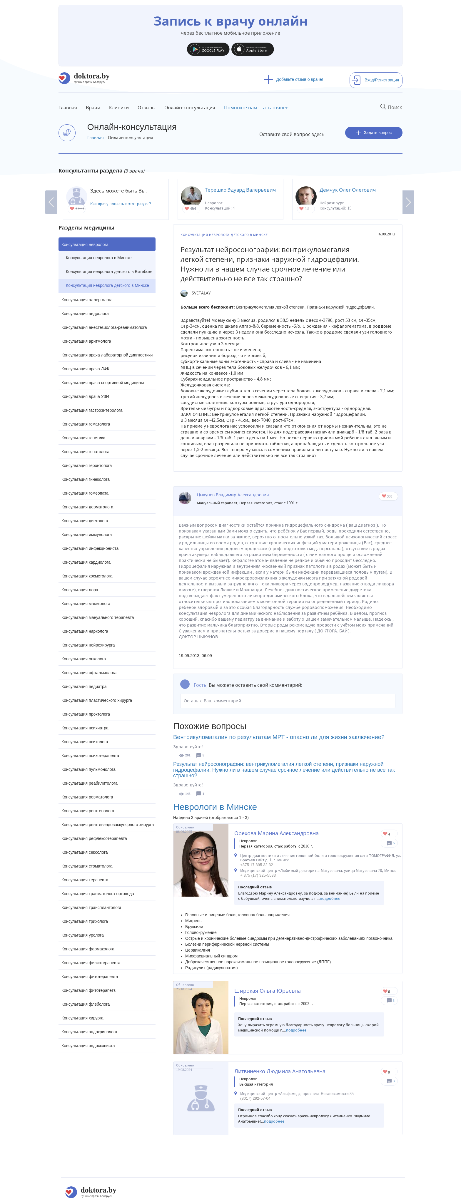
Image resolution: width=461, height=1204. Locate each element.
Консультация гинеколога (85, 479)
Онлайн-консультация (189, 107)
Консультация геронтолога (86, 465)
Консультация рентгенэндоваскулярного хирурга (107, 824)
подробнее (330, 898)
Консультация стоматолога (87, 866)
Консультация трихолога (84, 921)
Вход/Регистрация (375, 80)
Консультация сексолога (84, 852)
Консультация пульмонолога (88, 769)
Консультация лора (79, 589)
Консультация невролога (84, 244)
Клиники (119, 107)
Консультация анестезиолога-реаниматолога (104, 327)
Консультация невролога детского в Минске (107, 285)
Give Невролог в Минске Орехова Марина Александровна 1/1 (385, 834)
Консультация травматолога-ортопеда (97, 893)
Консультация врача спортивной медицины (102, 382)
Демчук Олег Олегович (348, 189)
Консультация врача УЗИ (85, 396)
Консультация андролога (85, 313)
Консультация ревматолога (87, 797)
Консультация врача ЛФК (85, 368)
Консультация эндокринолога (89, 1031)
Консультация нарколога (84, 631)
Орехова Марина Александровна (276, 833)
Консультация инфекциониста (89, 548)
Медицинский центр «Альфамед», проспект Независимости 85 (297, 1093)
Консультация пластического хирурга (96, 700)
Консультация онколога (83, 659)
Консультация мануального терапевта (97, 617)
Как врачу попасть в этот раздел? (120, 204)
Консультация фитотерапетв (88, 990)
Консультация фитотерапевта (89, 976)
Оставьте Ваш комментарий (287, 701)
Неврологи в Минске (215, 807)
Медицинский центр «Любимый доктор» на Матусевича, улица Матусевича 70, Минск (318, 870)
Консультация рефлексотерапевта (94, 838)
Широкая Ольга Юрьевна (267, 990)
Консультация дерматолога (87, 507)
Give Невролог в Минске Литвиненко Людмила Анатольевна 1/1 (385, 1072)
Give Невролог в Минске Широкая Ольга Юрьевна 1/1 (385, 991)
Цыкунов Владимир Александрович (233, 495)
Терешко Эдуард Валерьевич (240, 189)
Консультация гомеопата (84, 493)
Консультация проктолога (85, 714)
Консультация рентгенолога (87, 810)
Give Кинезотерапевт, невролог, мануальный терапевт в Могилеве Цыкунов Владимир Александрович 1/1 (384, 496)
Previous (51, 202)
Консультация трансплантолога (91, 907)
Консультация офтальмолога (88, 672)
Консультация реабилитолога (89, 783)
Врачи (93, 107)
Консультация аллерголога (87, 299)
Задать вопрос (374, 132)
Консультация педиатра (84, 686)
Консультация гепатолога (85, 451)
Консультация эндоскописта (88, 1045)
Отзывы (147, 107)
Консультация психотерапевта (90, 755)
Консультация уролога (82, 935)
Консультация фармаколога (87, 949)
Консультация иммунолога (86, 534)
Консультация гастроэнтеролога (92, 410)
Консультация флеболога (85, 1004)
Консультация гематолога (85, 424)
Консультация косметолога (87, 576)
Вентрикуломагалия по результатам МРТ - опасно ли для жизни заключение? (279, 737)
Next (408, 202)
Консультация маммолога (85, 603)
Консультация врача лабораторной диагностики (107, 355)
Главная (68, 107)
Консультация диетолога (84, 520)
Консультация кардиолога (86, 562)
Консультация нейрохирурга (88, 645)
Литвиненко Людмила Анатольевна (279, 1071)
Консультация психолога (84, 741)
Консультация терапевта (84, 880)
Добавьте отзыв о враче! (293, 79)
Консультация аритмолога (86, 341)
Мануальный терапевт (217, 503)
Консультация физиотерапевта (90, 962)
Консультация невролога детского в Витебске (109, 271)
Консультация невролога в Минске (99, 257)
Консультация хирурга (82, 1018)
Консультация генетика (83, 438)
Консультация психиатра (84, 728)
